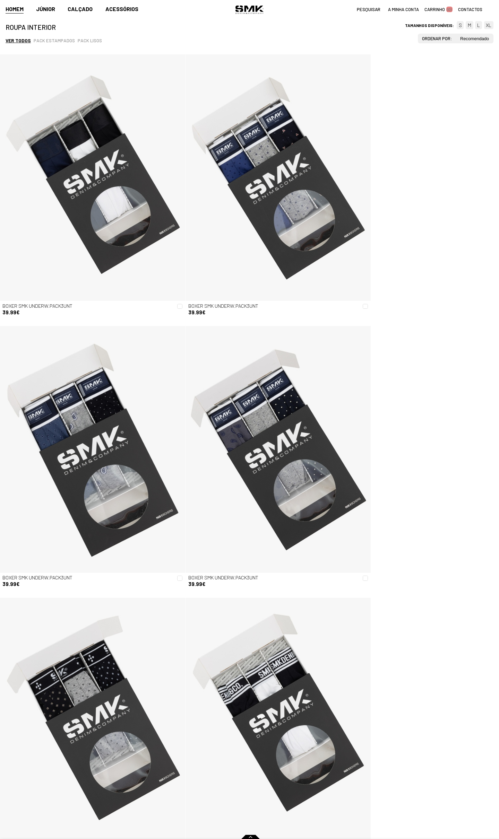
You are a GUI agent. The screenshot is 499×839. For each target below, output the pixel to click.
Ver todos (18, 40)
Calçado (80, 9)
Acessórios (121, 9)
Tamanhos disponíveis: (429, 25)
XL (488, 25)
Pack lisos (90, 40)
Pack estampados (54, 40)
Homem (15, 9)
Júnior (45, 9)
